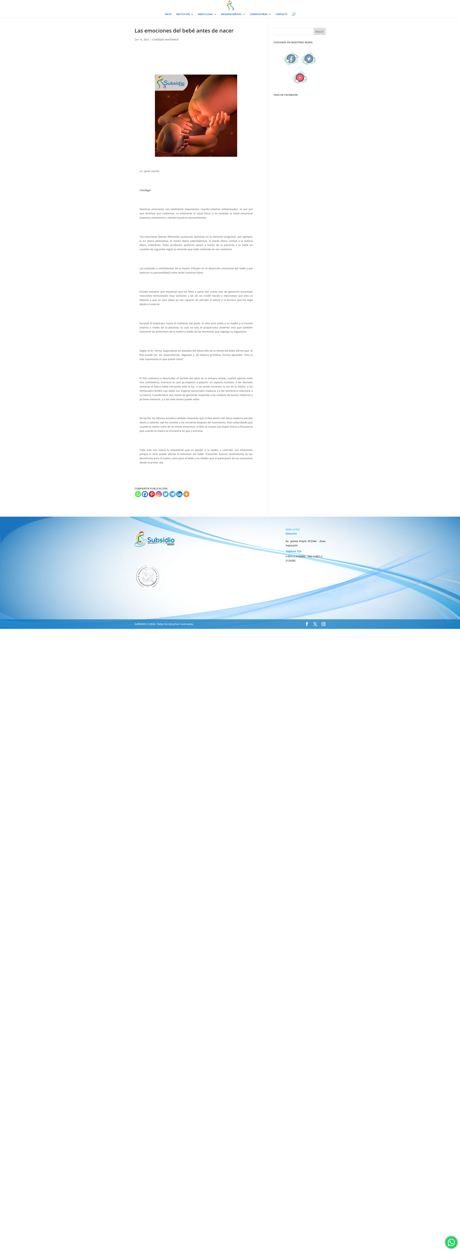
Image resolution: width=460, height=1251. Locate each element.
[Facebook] (145, 494)
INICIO (168, 14)
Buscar (320, 31)
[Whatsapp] (138, 494)
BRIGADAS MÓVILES (231, 14)
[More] (186, 494)
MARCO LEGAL (205, 14)
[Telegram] (172, 494)
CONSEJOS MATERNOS (165, 39)
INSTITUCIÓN (183, 14)
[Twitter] (166, 494)
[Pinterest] (152, 494)
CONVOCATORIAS (259, 14)
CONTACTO (281, 14)
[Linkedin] (179, 494)
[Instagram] (159, 494)
